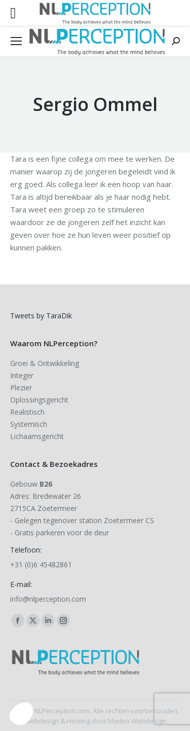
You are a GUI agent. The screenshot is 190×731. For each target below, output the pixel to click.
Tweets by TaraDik (41, 315)
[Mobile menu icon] (16, 41)
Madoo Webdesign (137, 720)
